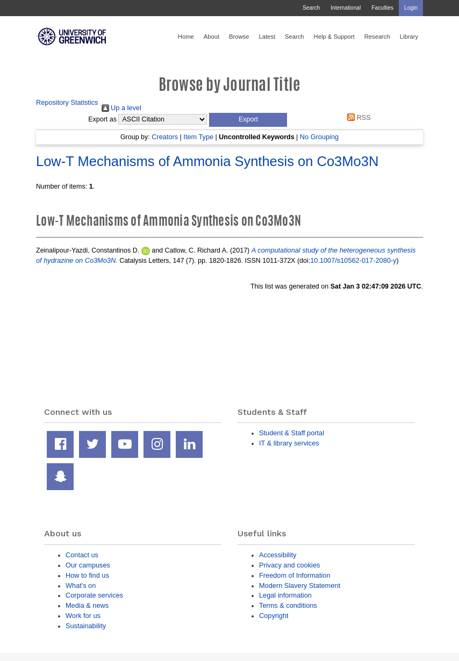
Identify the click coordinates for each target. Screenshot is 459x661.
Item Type (198, 137)
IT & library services (289, 443)
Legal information (285, 595)
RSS (357, 117)
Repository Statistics (67, 102)
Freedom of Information (295, 575)
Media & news (87, 605)
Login (411, 8)
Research (377, 36)
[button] (248, 120)
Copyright (274, 616)
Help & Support (334, 36)
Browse (239, 36)
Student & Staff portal (291, 433)
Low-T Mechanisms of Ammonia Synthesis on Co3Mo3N (207, 161)
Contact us (82, 555)
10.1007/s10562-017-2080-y (353, 260)
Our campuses (88, 565)
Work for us (83, 616)
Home (186, 36)
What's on (81, 585)
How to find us (87, 575)
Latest (267, 36)
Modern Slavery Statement (299, 585)
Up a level (121, 108)
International (346, 8)
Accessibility (277, 555)
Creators (165, 137)
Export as (102, 119)
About (211, 36)
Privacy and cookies (289, 565)
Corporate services (94, 595)
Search (311, 8)
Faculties (382, 8)
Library (409, 36)
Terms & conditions (288, 605)
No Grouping (319, 137)
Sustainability (86, 626)
